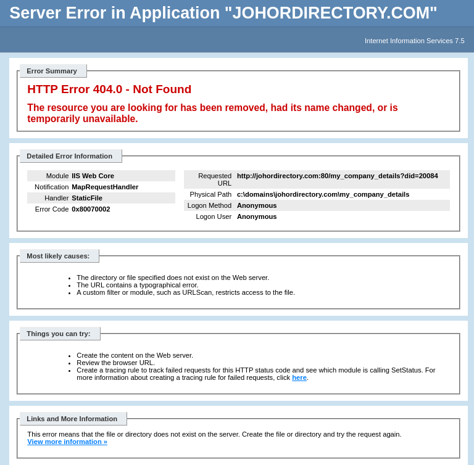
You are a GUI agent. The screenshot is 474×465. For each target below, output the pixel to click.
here (299, 377)
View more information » (67, 441)
